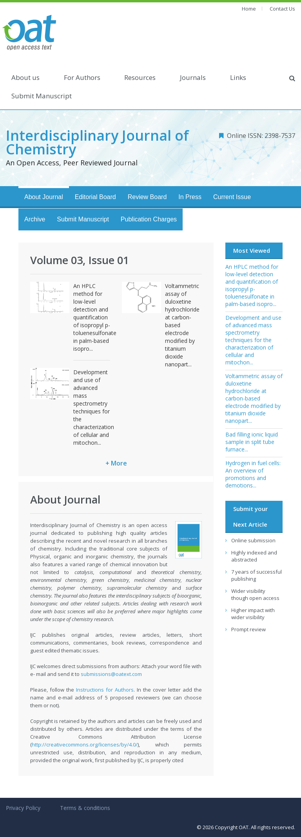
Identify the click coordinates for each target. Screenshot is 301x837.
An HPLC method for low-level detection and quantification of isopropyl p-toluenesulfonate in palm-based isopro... (94, 317)
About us (25, 77)
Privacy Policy (23, 808)
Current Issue (232, 197)
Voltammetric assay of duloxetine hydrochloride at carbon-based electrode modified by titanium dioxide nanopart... (254, 398)
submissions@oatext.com (111, 674)
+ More (116, 463)
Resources (140, 77)
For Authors (82, 77)
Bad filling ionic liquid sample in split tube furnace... (251, 442)
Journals (193, 77)
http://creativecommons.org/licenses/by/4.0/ (85, 744)
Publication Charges (149, 219)
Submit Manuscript (41, 95)
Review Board (147, 197)
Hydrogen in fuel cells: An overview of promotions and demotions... (253, 474)
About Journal (43, 197)
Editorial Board (95, 197)
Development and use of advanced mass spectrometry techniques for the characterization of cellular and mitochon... (93, 407)
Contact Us (282, 8)
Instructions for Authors (105, 689)
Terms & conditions (85, 808)
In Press (189, 197)
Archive (34, 219)
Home (249, 8)
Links (238, 77)
